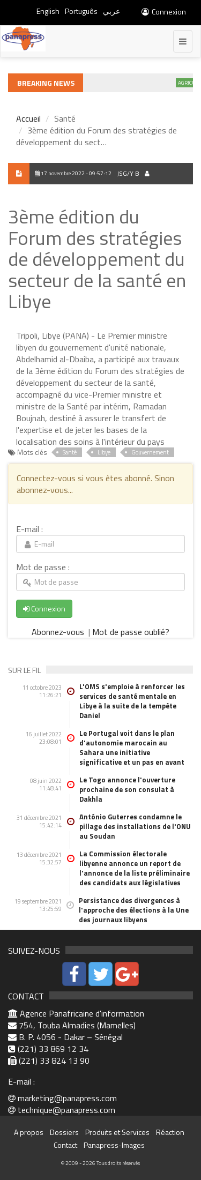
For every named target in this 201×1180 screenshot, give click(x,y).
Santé (70, 452)
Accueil (28, 118)
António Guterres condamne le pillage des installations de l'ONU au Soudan (135, 826)
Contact (65, 1145)
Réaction (170, 1132)
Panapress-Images (114, 1145)
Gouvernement (150, 452)
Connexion (163, 11)
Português (81, 11)
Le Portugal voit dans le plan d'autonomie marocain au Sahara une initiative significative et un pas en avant (131, 747)
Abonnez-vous (59, 631)
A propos (28, 1132)
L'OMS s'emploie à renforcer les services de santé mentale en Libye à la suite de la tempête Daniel (132, 701)
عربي (111, 11)
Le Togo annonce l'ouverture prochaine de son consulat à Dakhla (127, 789)
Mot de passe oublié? (130, 631)
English (47, 11)
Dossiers (64, 1132)
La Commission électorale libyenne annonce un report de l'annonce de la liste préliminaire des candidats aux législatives (134, 868)
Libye (104, 452)
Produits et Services (117, 1132)
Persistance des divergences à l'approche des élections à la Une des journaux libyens (134, 909)
